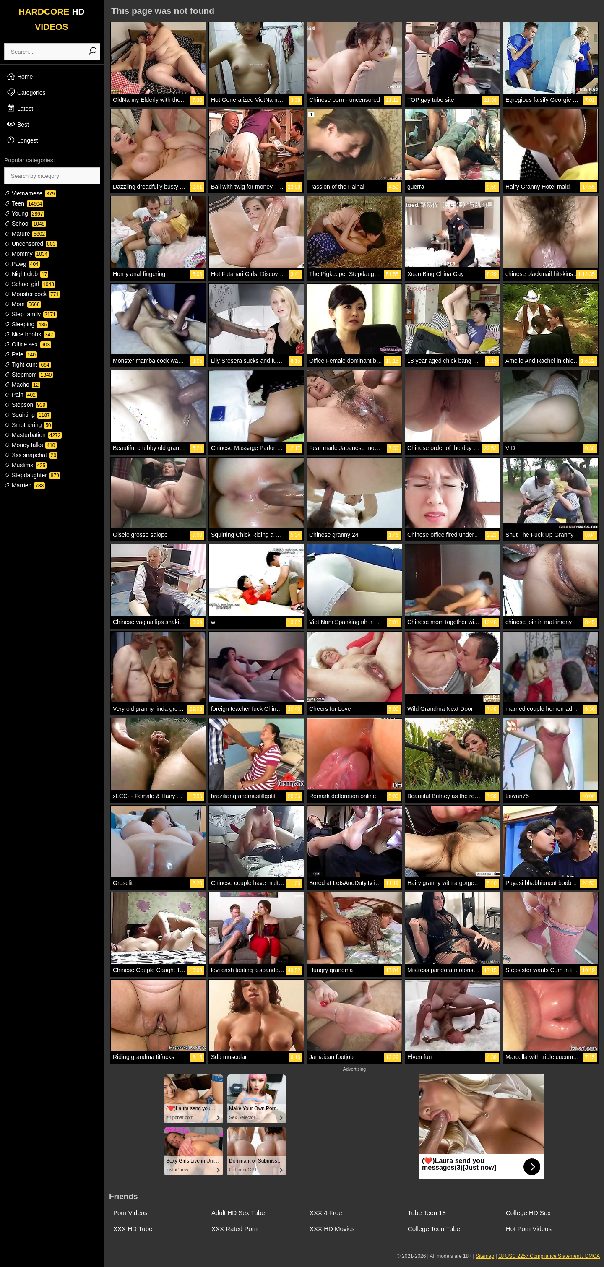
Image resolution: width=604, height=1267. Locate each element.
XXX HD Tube (132, 1228)
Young (24, 213)
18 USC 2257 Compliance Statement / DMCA (549, 1256)
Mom (22, 304)
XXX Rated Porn (234, 1228)
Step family (30, 314)
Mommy (26, 253)
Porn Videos (130, 1212)
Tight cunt (27, 364)
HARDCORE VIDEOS (51, 19)
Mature (25, 233)
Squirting (27, 414)
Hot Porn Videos (529, 1228)
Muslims (25, 465)
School (25, 223)
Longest (22, 140)
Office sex (27, 344)
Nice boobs (29, 334)
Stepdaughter (32, 475)
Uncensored (30, 243)
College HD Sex (528, 1212)
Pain (20, 394)
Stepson (25, 404)
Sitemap (485, 1256)
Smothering (28, 424)
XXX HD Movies (332, 1228)
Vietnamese (30, 193)
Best (17, 124)
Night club (26, 274)
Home (19, 76)
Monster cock (32, 294)
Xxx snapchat (30, 455)
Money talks (30, 445)
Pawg (22, 263)
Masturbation (33, 435)
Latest (19, 108)
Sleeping (26, 324)
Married (24, 485)
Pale (20, 354)
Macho (22, 384)
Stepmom (28, 374)
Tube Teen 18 (427, 1212)
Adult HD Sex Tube (238, 1212)
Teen (23, 203)
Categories (26, 92)
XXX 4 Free (326, 1212)
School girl (29, 284)
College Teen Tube (434, 1228)
